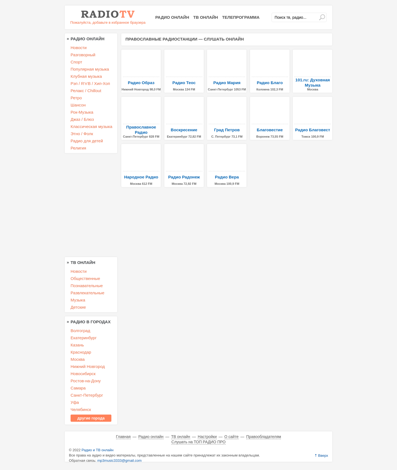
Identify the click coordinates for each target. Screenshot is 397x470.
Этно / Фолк (82, 133)
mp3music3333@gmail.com (119, 460)
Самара (78, 388)
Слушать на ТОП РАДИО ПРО (198, 442)
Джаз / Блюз (82, 119)
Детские (78, 307)
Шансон (78, 105)
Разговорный (83, 54)
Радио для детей (87, 140)
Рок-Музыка (82, 112)
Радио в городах (91, 321)
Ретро (76, 97)
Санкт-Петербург (87, 395)
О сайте (231, 436)
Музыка (78, 300)
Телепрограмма (241, 17)
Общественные (85, 278)
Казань (77, 345)
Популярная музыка (90, 69)
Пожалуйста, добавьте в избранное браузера (108, 22)
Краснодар (81, 352)
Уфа (75, 402)
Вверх (323, 455)
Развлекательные (87, 292)
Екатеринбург (83, 337)
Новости (79, 47)
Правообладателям (263, 436)
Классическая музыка (91, 126)
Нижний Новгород (88, 366)
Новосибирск (83, 373)
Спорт (76, 62)
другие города (91, 418)
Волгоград (80, 330)
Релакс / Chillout (86, 90)
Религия (78, 148)
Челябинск (81, 409)
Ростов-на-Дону (86, 380)
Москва (78, 359)
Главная (123, 436)
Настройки (207, 436)
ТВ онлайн (205, 17)
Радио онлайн (172, 17)
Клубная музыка (86, 76)
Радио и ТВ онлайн (98, 450)
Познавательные (87, 285)
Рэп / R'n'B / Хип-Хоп (90, 83)
